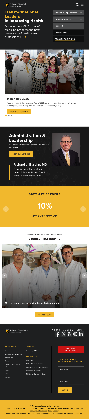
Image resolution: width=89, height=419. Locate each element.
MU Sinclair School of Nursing (36, 374)
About (7, 351)
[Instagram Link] (75, 334)
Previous (6, 209)
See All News (44, 315)
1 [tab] (6, 115)
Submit (65, 390)
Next (83, 209)
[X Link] (63, 334)
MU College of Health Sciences (37, 367)
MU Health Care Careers (34, 364)
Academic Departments (13, 354)
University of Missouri (34, 351)
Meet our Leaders (21, 154)
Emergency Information (71, 349)
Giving (7, 374)
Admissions (9, 358)
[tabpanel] (44, 84)
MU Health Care (31, 360)
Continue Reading (19, 112)
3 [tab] (11, 115)
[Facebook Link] (58, 334)
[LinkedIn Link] (81, 334)
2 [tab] (9, 115)
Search (77, 4)
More (82, 4)
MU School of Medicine (34, 371)
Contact (80, 330)
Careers (8, 361)
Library (7, 377)
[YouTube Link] (69, 334)
